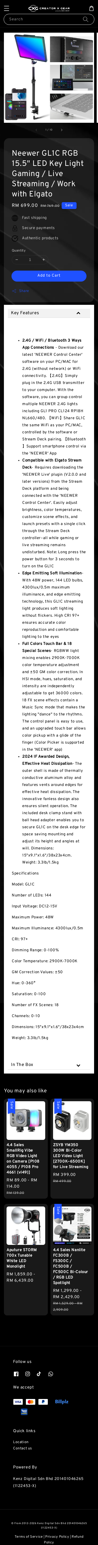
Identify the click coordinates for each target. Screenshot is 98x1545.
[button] (6, 8)
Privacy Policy (57, 1537)
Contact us (22, 1448)
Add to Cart (49, 275)
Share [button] (20, 291)
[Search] (85, 19)
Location (21, 1442)
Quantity (19, 251)
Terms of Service (29, 1537)
